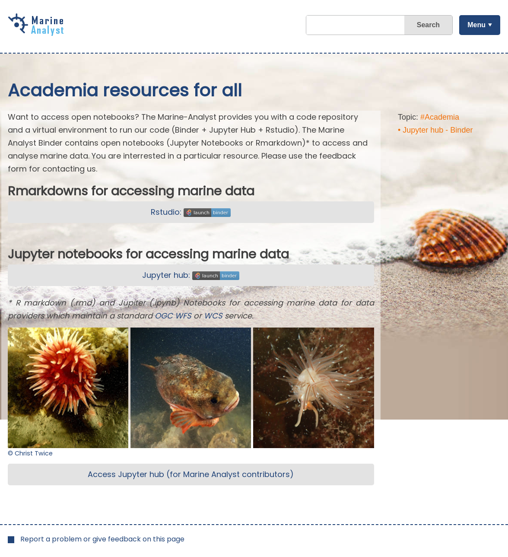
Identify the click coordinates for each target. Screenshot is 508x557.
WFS (183, 315)
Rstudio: (191, 212)
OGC (164, 315)
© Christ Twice (30, 453)
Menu (476, 25)
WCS (213, 315)
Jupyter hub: (190, 275)
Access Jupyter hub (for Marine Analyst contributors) (191, 474)
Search (428, 25)
